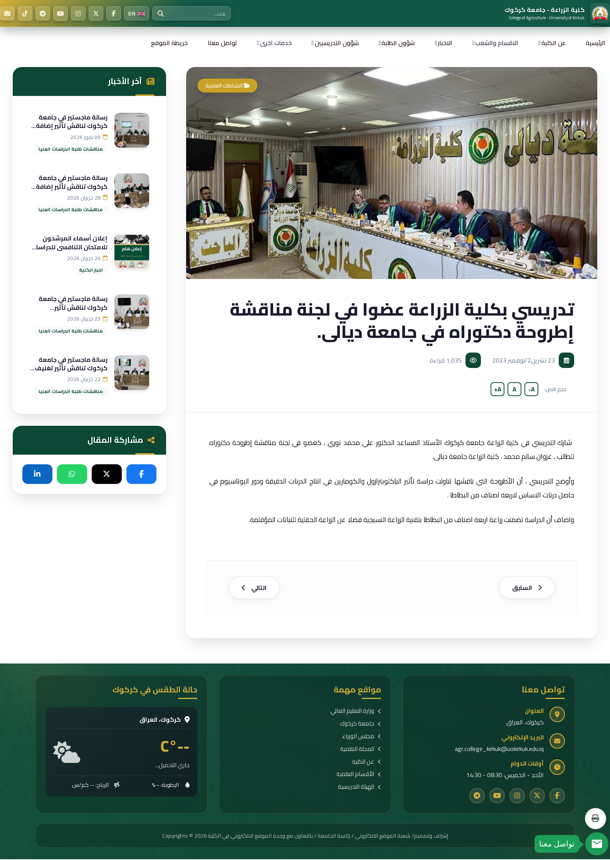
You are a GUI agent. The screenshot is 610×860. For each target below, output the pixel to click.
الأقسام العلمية (358, 775)
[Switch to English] (136, 13)
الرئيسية (595, 43)
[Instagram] (78, 13)
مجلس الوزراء (361, 737)
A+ (497, 389)
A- (531, 389)
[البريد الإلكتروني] (7, 13)
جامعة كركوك (360, 725)
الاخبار (445, 43)
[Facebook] (113, 13)
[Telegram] (42, 13)
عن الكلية (553, 43)
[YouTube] (60, 13)
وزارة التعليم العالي (355, 712)
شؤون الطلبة (398, 43)
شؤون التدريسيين (337, 43)
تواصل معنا (222, 43)
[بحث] (161, 13)
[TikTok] (25, 13)
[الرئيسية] (557, 13)
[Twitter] (96, 13)
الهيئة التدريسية (359, 788)
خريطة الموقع (169, 43)
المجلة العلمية (360, 750)
